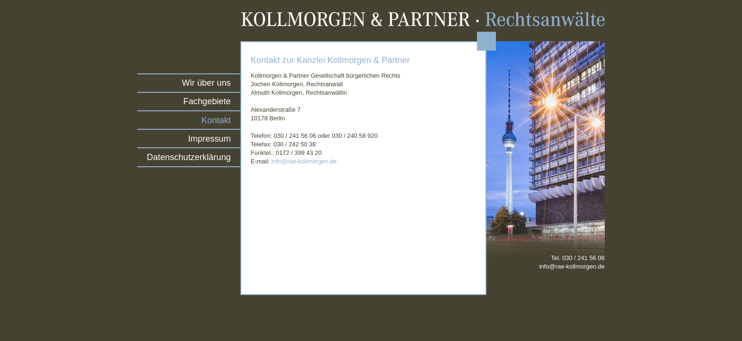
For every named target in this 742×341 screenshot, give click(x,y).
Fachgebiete (206, 101)
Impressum (209, 139)
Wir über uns (206, 83)
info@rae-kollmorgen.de (303, 161)
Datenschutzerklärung (188, 157)
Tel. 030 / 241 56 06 (572, 262)
